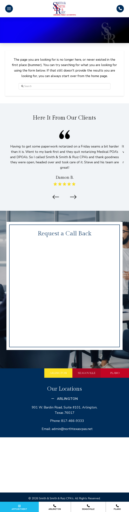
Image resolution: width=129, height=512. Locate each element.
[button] (9, 9)
